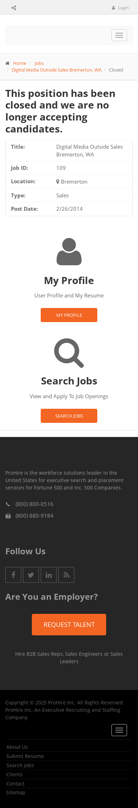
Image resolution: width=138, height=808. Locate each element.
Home (19, 63)
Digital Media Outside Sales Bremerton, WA (57, 70)
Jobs (39, 63)
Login (120, 8)
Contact (15, 783)
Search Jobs (69, 416)
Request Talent (69, 624)
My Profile (69, 315)
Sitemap (15, 792)
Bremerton (74, 181)
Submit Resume (25, 756)
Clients (14, 774)
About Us (17, 747)
